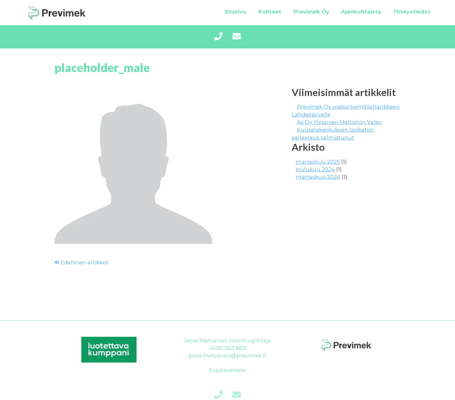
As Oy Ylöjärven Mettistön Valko (339, 122)
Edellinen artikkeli (81, 262)
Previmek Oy (311, 11)
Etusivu (235, 11)
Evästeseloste (227, 370)
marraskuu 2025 (318, 162)
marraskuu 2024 (318, 177)
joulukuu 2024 (315, 169)
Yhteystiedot (412, 11)
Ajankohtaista (361, 11)
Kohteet (269, 11)
